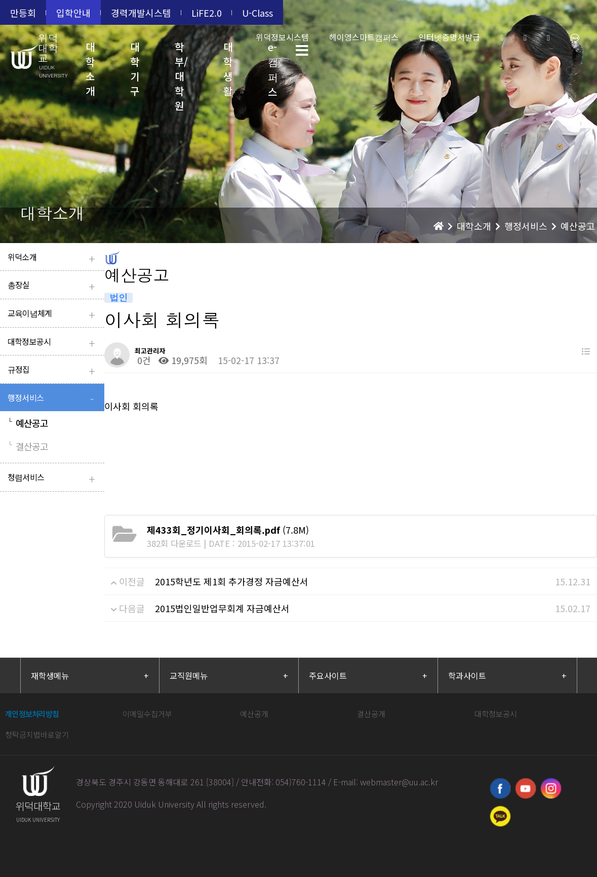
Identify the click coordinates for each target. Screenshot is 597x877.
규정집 (53, 370)
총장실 (53, 286)
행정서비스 (53, 399)
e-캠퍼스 (273, 57)
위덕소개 (53, 258)
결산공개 (371, 713)
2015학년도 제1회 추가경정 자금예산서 (231, 581)
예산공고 (28, 422)
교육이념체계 (53, 314)
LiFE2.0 (206, 12)
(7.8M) (228, 529)
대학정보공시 (53, 342)
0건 (143, 360)
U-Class (257, 12)
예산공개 (254, 713)
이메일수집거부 (147, 713)
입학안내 (73, 12)
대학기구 (134, 57)
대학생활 (227, 57)
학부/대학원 (181, 57)
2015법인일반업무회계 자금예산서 (222, 608)
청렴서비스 (53, 478)
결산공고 (28, 446)
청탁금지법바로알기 (37, 734)
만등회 (23, 12)
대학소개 (90, 57)
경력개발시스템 (141, 12)
